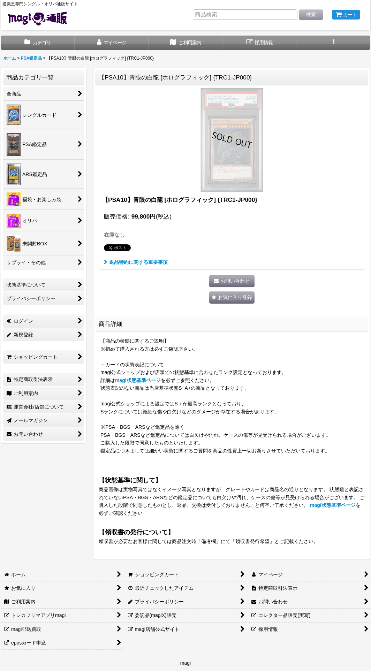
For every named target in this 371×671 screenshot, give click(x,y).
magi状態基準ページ (138, 380)
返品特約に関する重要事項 (136, 262)
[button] (333, 43)
